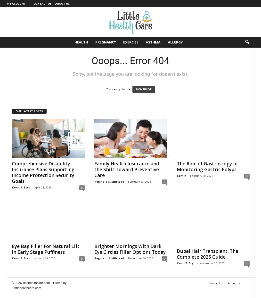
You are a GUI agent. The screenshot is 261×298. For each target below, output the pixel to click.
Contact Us (42, 3)
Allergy (175, 42)
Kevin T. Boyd (21, 187)
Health (81, 42)
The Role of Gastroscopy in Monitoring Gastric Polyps (207, 167)
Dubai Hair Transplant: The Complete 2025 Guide (207, 254)
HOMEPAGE (143, 89)
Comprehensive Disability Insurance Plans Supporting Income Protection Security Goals (43, 172)
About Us (62, 3)
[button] (247, 42)
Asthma (153, 42)
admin (181, 176)
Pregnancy (105, 42)
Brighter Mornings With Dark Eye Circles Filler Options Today (130, 249)
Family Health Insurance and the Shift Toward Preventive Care (126, 170)
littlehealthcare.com (27, 288)
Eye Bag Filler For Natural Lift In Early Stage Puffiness (46, 249)
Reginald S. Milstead (109, 181)
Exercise (131, 42)
